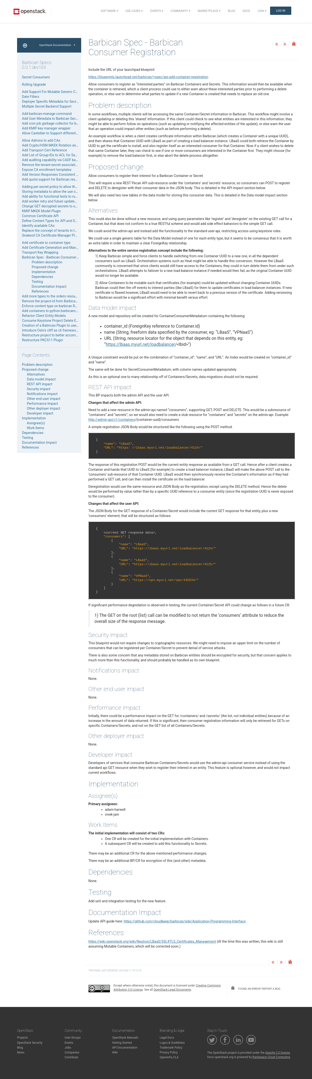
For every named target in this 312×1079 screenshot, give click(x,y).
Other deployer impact (43, 408)
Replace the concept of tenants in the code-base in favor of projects (73, 230)
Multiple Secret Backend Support (46, 106)
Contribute (71, 1057)
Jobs (68, 1047)
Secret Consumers (36, 77)
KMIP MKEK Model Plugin (41, 211)
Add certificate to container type (46, 243)
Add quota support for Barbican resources (54, 179)
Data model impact (41, 379)
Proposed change (45, 267)
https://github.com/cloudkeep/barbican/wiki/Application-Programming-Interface (184, 921)
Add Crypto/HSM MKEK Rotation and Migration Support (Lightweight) (74, 145)
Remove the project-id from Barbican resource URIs (60, 301)
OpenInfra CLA (169, 1057)
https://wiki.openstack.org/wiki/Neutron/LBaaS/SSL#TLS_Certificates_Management (152, 941)
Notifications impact (42, 394)
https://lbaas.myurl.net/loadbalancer (140, 344)
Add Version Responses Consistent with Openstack (60, 174)
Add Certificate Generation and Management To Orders (63, 247)
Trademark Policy (171, 1047)
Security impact (38, 389)
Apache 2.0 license (277, 1052)
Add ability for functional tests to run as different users (63, 196)
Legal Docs (167, 1037)
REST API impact (39, 384)
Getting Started (122, 1042)
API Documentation (124, 1047)
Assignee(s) (36, 423)
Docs (246, 11)
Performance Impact (42, 404)
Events (156, 11)
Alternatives (36, 374)
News (20, 1052)
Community (180, 11)
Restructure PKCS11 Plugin (42, 340)
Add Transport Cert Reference (44, 150)
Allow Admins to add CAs (41, 140)
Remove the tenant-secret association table (55, 165)
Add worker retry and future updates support (55, 201)
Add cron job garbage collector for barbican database (62, 123)
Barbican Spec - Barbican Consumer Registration (58, 257)
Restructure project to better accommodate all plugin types (66, 335)
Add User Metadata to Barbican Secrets (52, 118)
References (40, 291)
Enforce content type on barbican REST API (54, 306)
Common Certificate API (40, 216)
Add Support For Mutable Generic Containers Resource (63, 92)
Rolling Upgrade (34, 84)
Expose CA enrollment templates (46, 170)
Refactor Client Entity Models (44, 316)
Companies (72, 1052)
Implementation (44, 272)
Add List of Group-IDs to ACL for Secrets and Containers (64, 155)
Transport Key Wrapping (40, 252)
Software (109, 11)
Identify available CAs (38, 226)
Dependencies (42, 277)
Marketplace (209, 11)
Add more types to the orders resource (51, 296)
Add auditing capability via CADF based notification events (66, 160)
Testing (37, 282)
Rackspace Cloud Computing (271, 1057)
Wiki (115, 1052)
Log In (280, 10)
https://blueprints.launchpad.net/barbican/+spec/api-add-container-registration (148, 77)
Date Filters (30, 97)
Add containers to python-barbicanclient (52, 311)
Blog (231, 11)
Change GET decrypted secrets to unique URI (56, 206)
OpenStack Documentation (57, 45)
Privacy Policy (169, 1052)
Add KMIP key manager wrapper (46, 128)
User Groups (73, 1037)
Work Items (35, 428)
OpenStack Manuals (125, 1037)
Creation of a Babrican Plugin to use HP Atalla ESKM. (62, 325)
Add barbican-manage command (47, 114)
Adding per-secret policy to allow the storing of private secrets (69, 187)
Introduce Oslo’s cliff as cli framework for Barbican (60, 330)
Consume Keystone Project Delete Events (53, 321)
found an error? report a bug (255, 988)
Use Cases (134, 11)
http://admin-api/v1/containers (111, 420)
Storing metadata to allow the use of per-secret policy (62, 192)
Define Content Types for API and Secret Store (56, 221)
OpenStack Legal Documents (172, 989)
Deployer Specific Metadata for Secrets (51, 101)
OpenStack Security (29, 1042)
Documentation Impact (49, 286)
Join (261, 11)
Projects (22, 1037)
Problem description (47, 262)
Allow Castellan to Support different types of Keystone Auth (67, 133)
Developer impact (40, 413)
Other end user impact (43, 399)
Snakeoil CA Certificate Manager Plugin (51, 235)
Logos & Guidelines (172, 1042)
